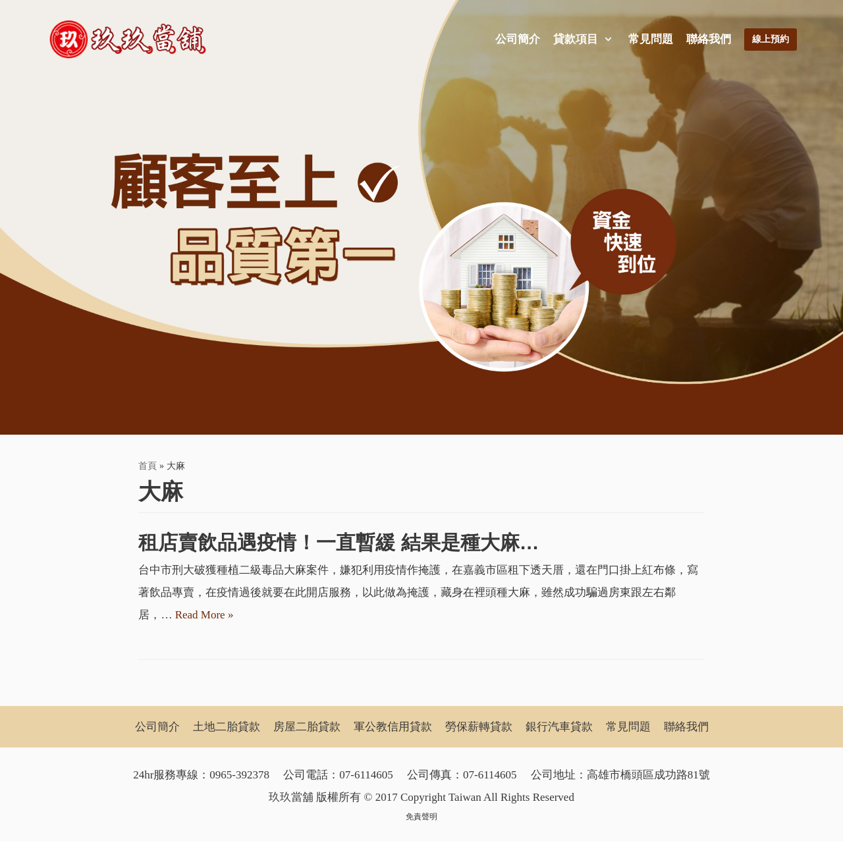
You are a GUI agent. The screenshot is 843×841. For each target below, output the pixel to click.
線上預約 (770, 39)
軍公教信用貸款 (393, 726)
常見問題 (650, 39)
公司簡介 (517, 39)
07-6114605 (366, 775)
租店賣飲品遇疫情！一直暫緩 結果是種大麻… (338, 542)
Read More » (204, 615)
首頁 (147, 465)
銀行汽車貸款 (559, 726)
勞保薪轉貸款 (478, 726)
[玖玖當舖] (131, 39)
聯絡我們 (708, 39)
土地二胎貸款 (226, 726)
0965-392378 (239, 775)
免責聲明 (421, 816)
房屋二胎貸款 (306, 726)
